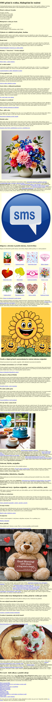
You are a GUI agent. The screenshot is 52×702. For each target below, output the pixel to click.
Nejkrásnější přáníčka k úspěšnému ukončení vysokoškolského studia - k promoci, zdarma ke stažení (23, 182)
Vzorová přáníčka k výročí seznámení (8, 400)
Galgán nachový (7, 289)
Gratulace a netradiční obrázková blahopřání (10, 612)
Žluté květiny (19, 273)
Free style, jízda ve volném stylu (22, 468)
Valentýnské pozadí (32, 258)
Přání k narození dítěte (5, 683)
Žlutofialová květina (19, 289)
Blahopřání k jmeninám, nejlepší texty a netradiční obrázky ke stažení (15, 528)
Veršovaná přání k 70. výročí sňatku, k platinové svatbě (25, 589)
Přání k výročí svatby (4, 685)
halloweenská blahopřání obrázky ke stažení (35, 456)
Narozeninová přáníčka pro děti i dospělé (9, 116)
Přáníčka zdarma (30, 664)
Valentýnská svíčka (7, 273)
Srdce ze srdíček (32, 289)
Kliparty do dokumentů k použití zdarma (12, 298)
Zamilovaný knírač (19, 258)
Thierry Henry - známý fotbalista (7, 61)
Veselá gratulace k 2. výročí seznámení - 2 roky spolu (28, 586)
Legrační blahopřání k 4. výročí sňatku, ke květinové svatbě (13, 694)
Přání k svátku (3, 695)
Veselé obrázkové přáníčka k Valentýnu (29, 450)
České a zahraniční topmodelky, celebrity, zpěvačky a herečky (13, 502)
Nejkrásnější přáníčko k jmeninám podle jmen (23, 585)
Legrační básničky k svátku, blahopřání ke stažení (11, 70)
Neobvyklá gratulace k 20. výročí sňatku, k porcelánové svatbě (14, 624)
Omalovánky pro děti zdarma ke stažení (40, 185)
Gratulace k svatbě (4, 691)
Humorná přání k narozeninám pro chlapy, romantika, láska (26, 587)
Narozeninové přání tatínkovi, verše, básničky (31, 184)
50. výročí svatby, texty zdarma (7, 97)
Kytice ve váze (44, 273)
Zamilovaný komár (44, 289)
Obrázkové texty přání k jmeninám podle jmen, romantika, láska (14, 412)
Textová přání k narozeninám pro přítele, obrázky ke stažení (38, 458)
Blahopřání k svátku (4, 692)
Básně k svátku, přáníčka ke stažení (8, 513)
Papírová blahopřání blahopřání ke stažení (9, 372)
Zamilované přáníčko (32, 274)
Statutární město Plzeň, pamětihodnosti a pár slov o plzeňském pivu (15, 127)
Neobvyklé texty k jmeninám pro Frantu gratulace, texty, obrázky (36, 480)
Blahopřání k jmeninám (5, 689)
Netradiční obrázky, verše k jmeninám (8, 386)
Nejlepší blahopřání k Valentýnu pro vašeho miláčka (11, 47)
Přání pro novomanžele (5, 688)
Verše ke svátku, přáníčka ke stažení (8, 83)
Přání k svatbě (3, 690)
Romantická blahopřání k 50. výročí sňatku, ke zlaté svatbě (13, 684)
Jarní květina (7, 258)
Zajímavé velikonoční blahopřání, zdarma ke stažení (11, 667)
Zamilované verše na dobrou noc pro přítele (9, 455)
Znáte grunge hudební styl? (28, 188)
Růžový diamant (44, 258)
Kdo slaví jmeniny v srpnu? (39, 186)
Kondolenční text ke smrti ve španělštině (9, 686)
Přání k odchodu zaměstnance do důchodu (9, 107)
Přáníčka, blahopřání (4, 520)
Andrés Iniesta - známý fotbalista (7, 696)
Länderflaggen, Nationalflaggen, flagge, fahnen (10, 591)
